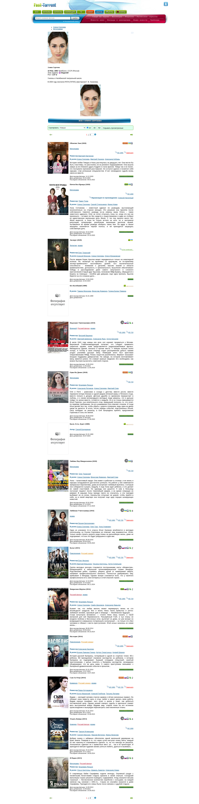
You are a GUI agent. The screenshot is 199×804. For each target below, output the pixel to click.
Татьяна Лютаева (112, 694)
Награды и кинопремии (118, 20)
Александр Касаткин (86, 649)
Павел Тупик (83, 201)
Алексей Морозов (83, 256)
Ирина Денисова (112, 735)
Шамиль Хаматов (98, 770)
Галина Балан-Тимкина (117, 291)
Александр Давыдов (113, 605)
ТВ (81, 12)
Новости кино (97, 20)
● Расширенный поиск (71, 21)
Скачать (130, 279)
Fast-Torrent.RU (47, 4)
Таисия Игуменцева (86, 732)
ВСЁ (37, 12)
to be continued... (126, 249)
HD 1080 (119, 153)
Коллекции (117, 17)
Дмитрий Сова (113, 388)
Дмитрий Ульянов (97, 159)
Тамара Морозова (84, 291)
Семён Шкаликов (97, 605)
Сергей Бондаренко (83, 429)
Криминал (74, 683)
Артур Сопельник (114, 564)
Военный (73, 328)
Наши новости (140, 20)
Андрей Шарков (118, 652)
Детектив (73, 246)
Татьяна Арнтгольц (100, 564)
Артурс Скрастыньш (104, 652)
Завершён (128, 153)
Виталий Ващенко (85, 336)
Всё (81, 121)
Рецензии (129, 17)
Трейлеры (154, 20)
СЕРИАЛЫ (58, 12)
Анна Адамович (105, 527)
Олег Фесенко (83, 561)
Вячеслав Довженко (99, 291)
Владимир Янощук (86, 385)
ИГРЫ (109, 12)
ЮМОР (90, 12)
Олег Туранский (84, 253)
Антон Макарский (83, 694)
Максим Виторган (98, 735)
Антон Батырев (112, 339)
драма (80, 246)
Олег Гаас (94, 527)
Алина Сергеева (59, 27)
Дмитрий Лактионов (85, 156)
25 (94, 128)
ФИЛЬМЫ (47, 12)
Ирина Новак (112, 204)
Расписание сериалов (147, 17)
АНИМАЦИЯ (70, 12)
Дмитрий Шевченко (84, 339)
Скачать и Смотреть (126, 176)
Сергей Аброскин (84, 735)
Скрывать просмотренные (113, 128)
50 (99, 128)
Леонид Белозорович (86, 523)
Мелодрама (74, 149)
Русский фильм (84, 328)
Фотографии (58, 29)
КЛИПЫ (120, 12)
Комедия (73, 724)
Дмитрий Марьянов (84, 564)
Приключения (75, 553)
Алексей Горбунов (98, 694)
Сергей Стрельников (99, 204)
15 (90, 128)
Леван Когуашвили (85, 690)
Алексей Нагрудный (125, 198)
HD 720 (129, 332)
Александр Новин (112, 770)
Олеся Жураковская (112, 256)
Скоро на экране (100, 17)
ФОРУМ (99, 12)
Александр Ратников (85, 388)
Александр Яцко (99, 339)
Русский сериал (87, 553)
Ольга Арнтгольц (83, 770)
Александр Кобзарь (112, 159)
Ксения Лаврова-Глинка (86, 652)
